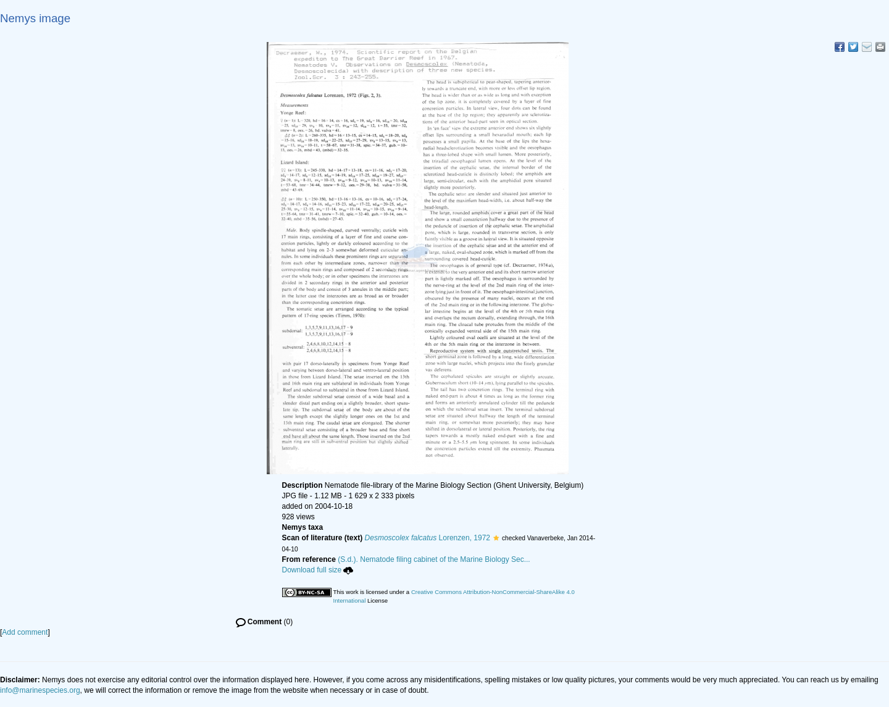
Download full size (318, 570)
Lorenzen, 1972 (427, 537)
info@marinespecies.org (40, 690)
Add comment (25, 632)
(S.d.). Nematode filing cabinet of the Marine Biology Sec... (434, 559)
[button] (496, 538)
